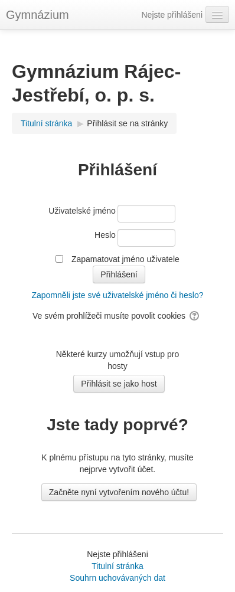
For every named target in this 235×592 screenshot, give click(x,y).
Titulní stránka (117, 566)
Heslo (105, 235)
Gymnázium (37, 14)
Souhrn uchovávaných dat (117, 578)
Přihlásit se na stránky (127, 123)
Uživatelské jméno (82, 210)
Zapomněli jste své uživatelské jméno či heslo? (117, 295)
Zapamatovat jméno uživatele (125, 259)
